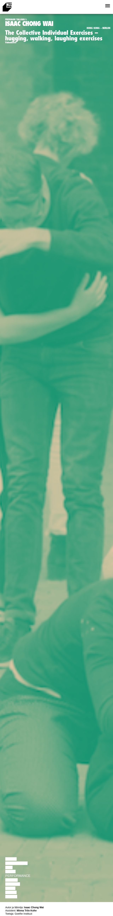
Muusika (12, 884)
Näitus (11, 896)
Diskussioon (16, 863)
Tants (10, 871)
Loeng (11, 859)
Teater (11, 880)
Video (10, 888)
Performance (17, 876)
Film (9, 867)
